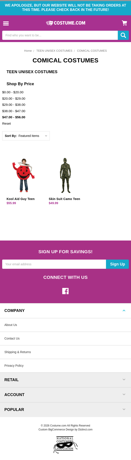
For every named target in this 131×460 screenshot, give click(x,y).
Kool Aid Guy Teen (21, 199)
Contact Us (12, 338)
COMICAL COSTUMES (92, 50)
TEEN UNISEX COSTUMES (54, 50)
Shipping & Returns (17, 352)
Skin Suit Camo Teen (64, 199)
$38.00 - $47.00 (13, 111)
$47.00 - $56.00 (13, 117)
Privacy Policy (13, 365)
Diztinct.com (85, 429)
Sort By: (11, 136)
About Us (10, 325)
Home (28, 50)
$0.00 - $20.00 (12, 92)
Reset (6, 123)
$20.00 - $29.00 (13, 98)
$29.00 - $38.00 (13, 104)
